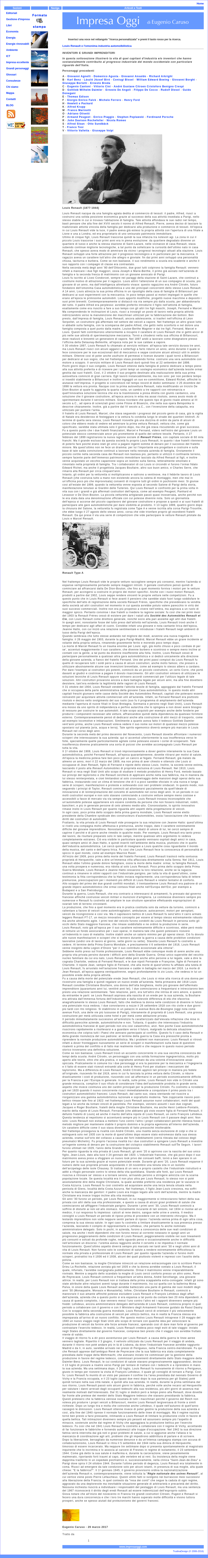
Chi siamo (12, 86)
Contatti (11, 99)
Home (200, 3)
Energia (10, 37)
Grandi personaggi (17, 68)
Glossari (11, 74)
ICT (8, 56)
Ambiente (12, 50)
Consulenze (13, 80)
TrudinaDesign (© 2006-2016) (188, 1551)
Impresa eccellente (17, 62)
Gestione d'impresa (18, 19)
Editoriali (11, 13)
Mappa (10, 93)
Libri (9, 25)
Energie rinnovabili (17, 43)
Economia (12, 31)
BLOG (10, 105)
